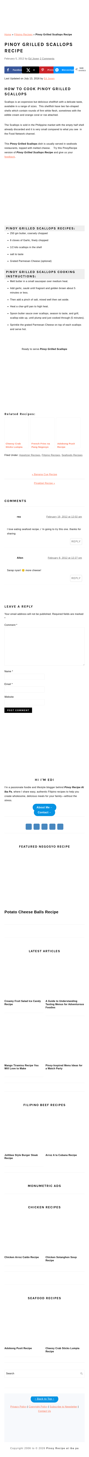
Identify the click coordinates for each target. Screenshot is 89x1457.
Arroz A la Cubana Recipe (61, 1155)
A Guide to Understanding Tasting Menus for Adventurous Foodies (65, 1004)
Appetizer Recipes (29, 455)
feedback (9, 157)
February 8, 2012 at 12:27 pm (65, 558)
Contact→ (44, 812)
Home (7, 34)
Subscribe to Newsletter (63, 1406)
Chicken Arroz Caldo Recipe (21, 1257)
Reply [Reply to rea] (76, 541)
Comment (10, 625)
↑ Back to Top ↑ (44, 1398)
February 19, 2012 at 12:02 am (64, 516)
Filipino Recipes (23, 34)
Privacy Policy (18, 1406)
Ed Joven (49, 78)
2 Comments (47, 58)
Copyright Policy (38, 1406)
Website (9, 697)
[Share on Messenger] (65, 69)
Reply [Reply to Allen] (76, 578)
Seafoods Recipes (72, 455)
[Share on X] (30, 69)
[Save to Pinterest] (47, 69)
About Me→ (44, 807)
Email (8, 684)
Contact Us (44, 1411)
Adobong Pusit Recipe (18, 1348)
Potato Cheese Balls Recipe (31, 912)
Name (8, 671)
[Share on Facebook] (13, 69)
